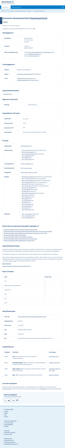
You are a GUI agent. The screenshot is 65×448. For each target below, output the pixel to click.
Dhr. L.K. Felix (25, 150)
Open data (7, 430)
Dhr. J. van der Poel (27, 214)
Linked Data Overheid (9, 432)
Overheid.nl (5, 7)
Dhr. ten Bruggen (26, 156)
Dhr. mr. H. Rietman (27, 216)
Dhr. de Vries (25, 208)
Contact (6, 411)
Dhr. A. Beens (25, 157)
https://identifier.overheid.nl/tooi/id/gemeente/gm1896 (32, 316)
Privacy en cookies (8, 422)
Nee (14, 400)
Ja (5, 400)
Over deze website (8, 409)
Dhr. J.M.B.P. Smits (26, 159)
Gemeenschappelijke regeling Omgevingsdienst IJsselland (18, 237)
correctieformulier (6, 389)
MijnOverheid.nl (8, 438)
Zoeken (6, 416)
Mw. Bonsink (25, 191)
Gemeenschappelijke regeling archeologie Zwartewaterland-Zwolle (20, 229)
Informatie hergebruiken (10, 421)
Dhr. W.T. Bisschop (26, 200)
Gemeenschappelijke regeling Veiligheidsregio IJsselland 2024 (19, 240)
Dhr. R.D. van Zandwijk (28, 152)
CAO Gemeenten (53, 356)
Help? (34, 28)
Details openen (1, 20)
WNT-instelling (16, 369)
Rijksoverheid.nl (8, 440)
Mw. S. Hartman (26, 182)
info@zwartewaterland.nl (34, 54)
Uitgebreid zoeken (16, 7)
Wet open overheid (54, 375)
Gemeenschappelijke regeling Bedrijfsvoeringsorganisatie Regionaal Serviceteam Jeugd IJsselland (28, 231)
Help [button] (62, 7)
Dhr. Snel (24, 184)
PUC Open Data (8, 434)
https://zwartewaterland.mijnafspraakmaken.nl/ (40, 52)
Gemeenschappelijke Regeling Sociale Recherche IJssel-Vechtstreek (20, 238)
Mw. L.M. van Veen (27, 186)
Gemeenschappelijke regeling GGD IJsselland (15, 235)
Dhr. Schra (24, 195)
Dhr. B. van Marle (26, 204)
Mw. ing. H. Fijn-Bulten (27, 180)
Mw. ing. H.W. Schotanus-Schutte (29, 172)
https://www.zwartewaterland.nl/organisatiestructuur (15, 266)
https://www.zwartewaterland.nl (25, 74)
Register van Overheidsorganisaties (18, 11)
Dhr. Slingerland (26, 206)
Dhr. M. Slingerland (26, 164)
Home (8, 11)
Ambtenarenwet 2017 (54, 362)
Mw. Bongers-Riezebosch (28, 177)
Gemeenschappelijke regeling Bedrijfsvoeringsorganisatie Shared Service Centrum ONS (25, 233)
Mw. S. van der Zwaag (26, 168)
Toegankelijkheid (8, 424)
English (6, 413)
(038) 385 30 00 (33, 56)
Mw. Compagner (25, 146)
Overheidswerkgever (17, 362)
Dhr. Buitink (25, 202)
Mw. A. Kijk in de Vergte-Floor (29, 154)
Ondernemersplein (9, 442)
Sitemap (6, 426)
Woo (13, 375)
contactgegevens (43, 389)
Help (5, 415)
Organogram (7, 94)
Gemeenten (29, 11)
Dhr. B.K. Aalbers (26, 189)
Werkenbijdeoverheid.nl (10, 444)
